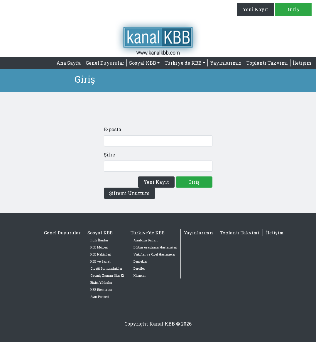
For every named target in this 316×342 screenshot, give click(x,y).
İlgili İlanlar (99, 240)
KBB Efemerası (101, 290)
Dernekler (141, 261)
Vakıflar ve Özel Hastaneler (154, 254)
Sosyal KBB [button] (142, 63)
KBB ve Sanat (100, 261)
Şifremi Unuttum (129, 193)
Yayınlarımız (225, 63)
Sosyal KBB (100, 233)
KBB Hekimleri (100, 254)
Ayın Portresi (99, 297)
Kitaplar (140, 275)
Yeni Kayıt (255, 9)
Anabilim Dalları (146, 240)
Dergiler (139, 268)
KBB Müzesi (99, 247)
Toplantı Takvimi (267, 63)
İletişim (302, 63)
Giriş (293, 9)
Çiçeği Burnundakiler (106, 268)
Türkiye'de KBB (148, 233)
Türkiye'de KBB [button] (183, 63)
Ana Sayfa (68, 63)
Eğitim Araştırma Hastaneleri (155, 247)
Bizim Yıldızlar (101, 283)
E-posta (112, 129)
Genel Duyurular (105, 63)
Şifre (109, 154)
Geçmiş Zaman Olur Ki (107, 275)
